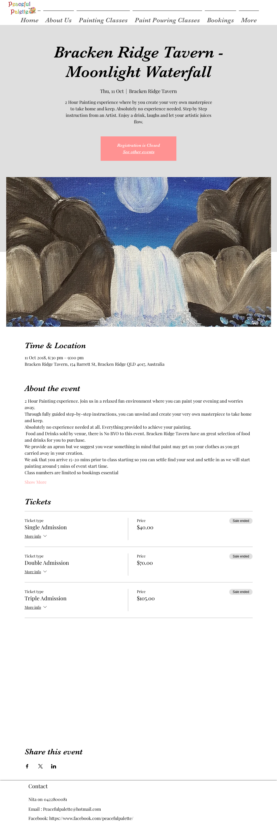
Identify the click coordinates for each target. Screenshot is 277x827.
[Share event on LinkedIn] (53, 766)
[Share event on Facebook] (27, 766)
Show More (36, 482)
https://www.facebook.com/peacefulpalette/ (91, 818)
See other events (138, 151)
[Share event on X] (40, 766)
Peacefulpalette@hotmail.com (72, 809)
